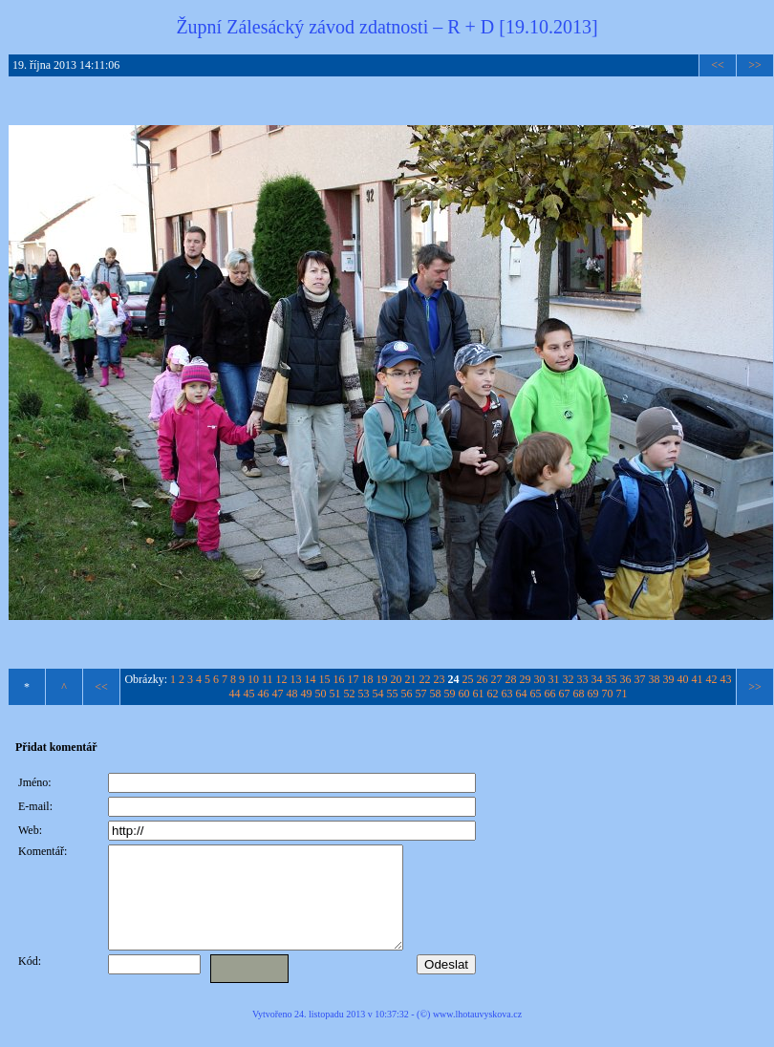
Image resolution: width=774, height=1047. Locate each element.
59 (450, 693)
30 (540, 679)
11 (267, 679)
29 (525, 679)
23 (439, 679)
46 (263, 693)
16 (339, 679)
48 (292, 693)
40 (683, 679)
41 (697, 679)
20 (396, 679)
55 (392, 693)
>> (755, 65)
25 (468, 679)
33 (583, 679)
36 (626, 679)
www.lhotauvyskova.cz (477, 1034)
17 (353, 679)
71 (622, 693)
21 (411, 679)
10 (253, 679)
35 (611, 679)
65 (536, 693)
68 (579, 693)
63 (507, 693)
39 (669, 679)
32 (568, 679)
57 (421, 693)
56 (407, 693)
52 (349, 693)
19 (382, 679)
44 (235, 693)
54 (378, 693)
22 (425, 679)
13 (296, 679)
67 (564, 693)
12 (282, 679)
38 (654, 679)
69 (593, 693)
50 (321, 693)
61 (478, 693)
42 (712, 679)
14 (310, 679)
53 (364, 693)
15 (325, 679)
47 (278, 693)
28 (511, 679)
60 (464, 693)
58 (435, 693)
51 (335, 693)
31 (554, 679)
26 (482, 679)
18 (368, 679)
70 (607, 693)
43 (726, 679)
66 (550, 693)
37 (640, 679)
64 (521, 693)
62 (493, 693)
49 (306, 693)
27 (497, 679)
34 (597, 679)
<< (717, 65)
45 (249, 693)
